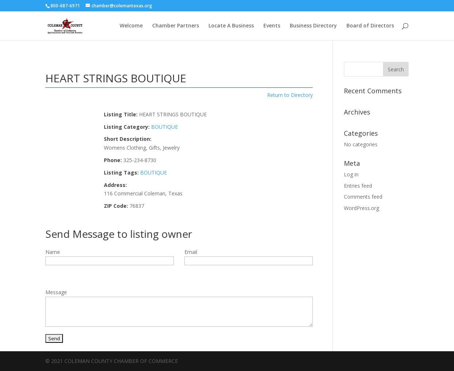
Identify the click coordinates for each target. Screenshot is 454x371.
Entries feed (358, 185)
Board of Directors (370, 26)
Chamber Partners (175, 26)
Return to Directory (290, 94)
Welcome (131, 26)
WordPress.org (361, 208)
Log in (351, 174)
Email (190, 251)
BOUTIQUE (164, 126)
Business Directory (313, 26)
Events (271, 26)
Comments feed (363, 196)
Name (52, 251)
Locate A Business (231, 26)
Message (56, 292)
